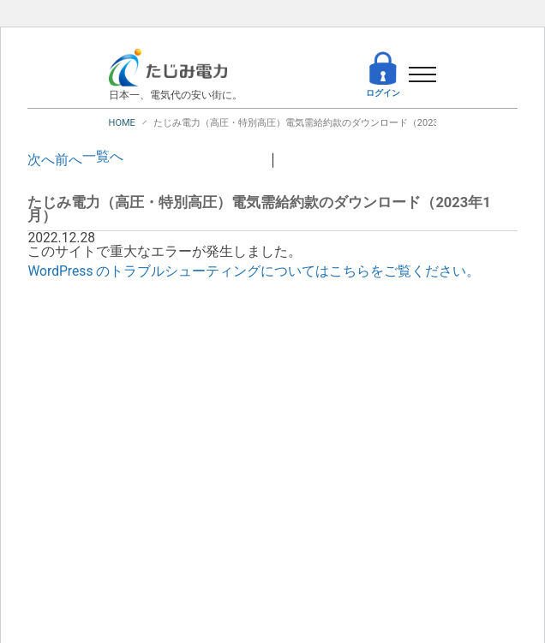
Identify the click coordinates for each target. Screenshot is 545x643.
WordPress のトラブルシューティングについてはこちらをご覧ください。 (253, 271)
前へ (68, 160)
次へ (41, 160)
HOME (122, 123)
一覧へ (102, 157)
